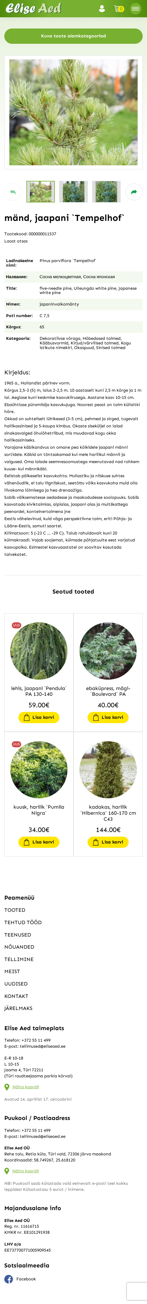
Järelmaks (18, 1008)
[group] (73, 112)
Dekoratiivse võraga (60, 338)
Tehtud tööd (23, 922)
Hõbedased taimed (102, 338)
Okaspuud (84, 347)
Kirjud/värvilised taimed (95, 343)
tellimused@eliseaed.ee (42, 1046)
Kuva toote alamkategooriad (73, 36)
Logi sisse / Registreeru (104, 8)
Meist (12, 971)
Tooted (14, 910)
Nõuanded (19, 947)
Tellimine (19, 959)
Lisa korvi (43, 717)
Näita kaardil (25, 1086)
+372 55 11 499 (36, 1040)
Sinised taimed (110, 347)
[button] (13, 192)
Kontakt (16, 996)
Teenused (17, 935)
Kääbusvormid (54, 343)
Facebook (20, 1279)
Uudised (16, 984)
